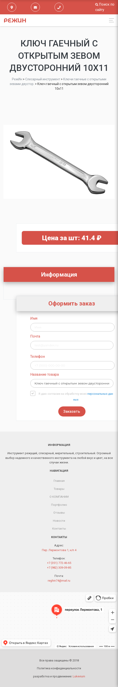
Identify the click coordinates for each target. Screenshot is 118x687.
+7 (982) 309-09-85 (59, 567)
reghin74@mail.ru (59, 580)
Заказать (96, 411)
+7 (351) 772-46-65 (59, 563)
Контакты (59, 528)
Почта (60, 336)
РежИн (15, 20)
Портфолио (59, 504)
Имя (59, 318)
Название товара (69, 374)
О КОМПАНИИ (59, 496)
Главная (59, 480)
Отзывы (59, 512)
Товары (59, 489)
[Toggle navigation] (110, 20)
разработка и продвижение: (59, 676)
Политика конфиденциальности (59, 668)
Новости (59, 520)
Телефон (62, 356)
